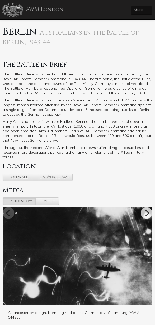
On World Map (53, 177)
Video (49, 201)
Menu (140, 10)
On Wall (19, 177)
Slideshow (21, 201)
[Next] (146, 213)
